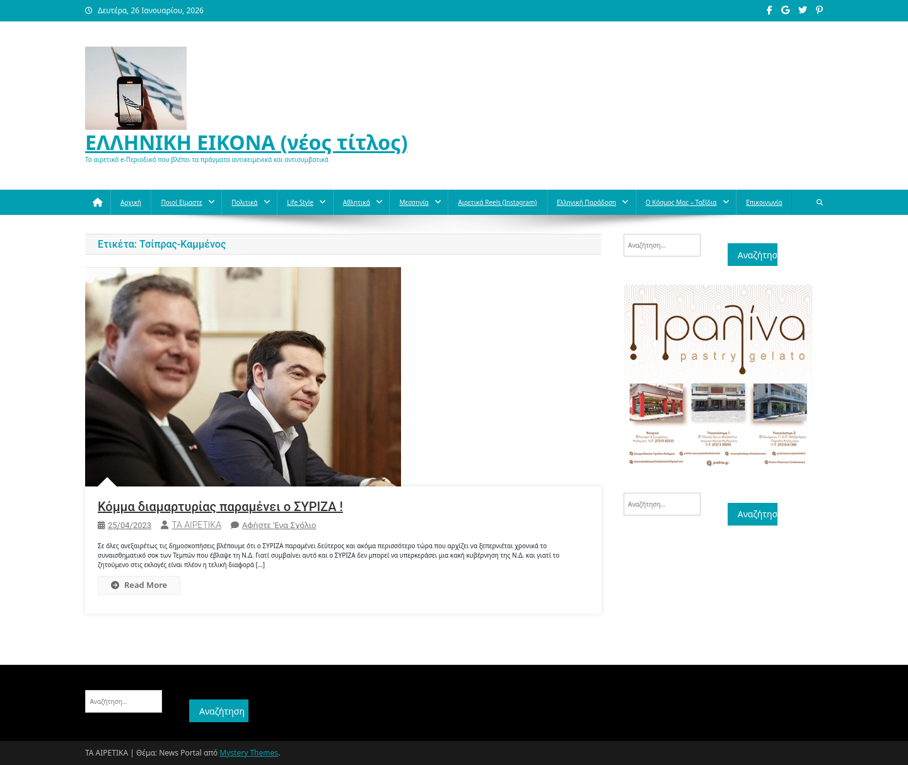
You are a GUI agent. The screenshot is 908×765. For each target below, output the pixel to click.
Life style (300, 202)
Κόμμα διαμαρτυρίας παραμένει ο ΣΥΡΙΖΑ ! (220, 506)
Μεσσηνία (413, 202)
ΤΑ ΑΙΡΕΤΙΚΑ (196, 525)
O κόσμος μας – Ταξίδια (681, 202)
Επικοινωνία (764, 202)
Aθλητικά (356, 202)
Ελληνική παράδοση (586, 202)
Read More (139, 584)
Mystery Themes (248, 752)
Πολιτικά (244, 202)
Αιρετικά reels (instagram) (497, 202)
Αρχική (130, 202)
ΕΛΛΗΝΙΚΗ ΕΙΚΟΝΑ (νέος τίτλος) (246, 142)
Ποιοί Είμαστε (181, 202)
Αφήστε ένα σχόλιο (279, 525)
